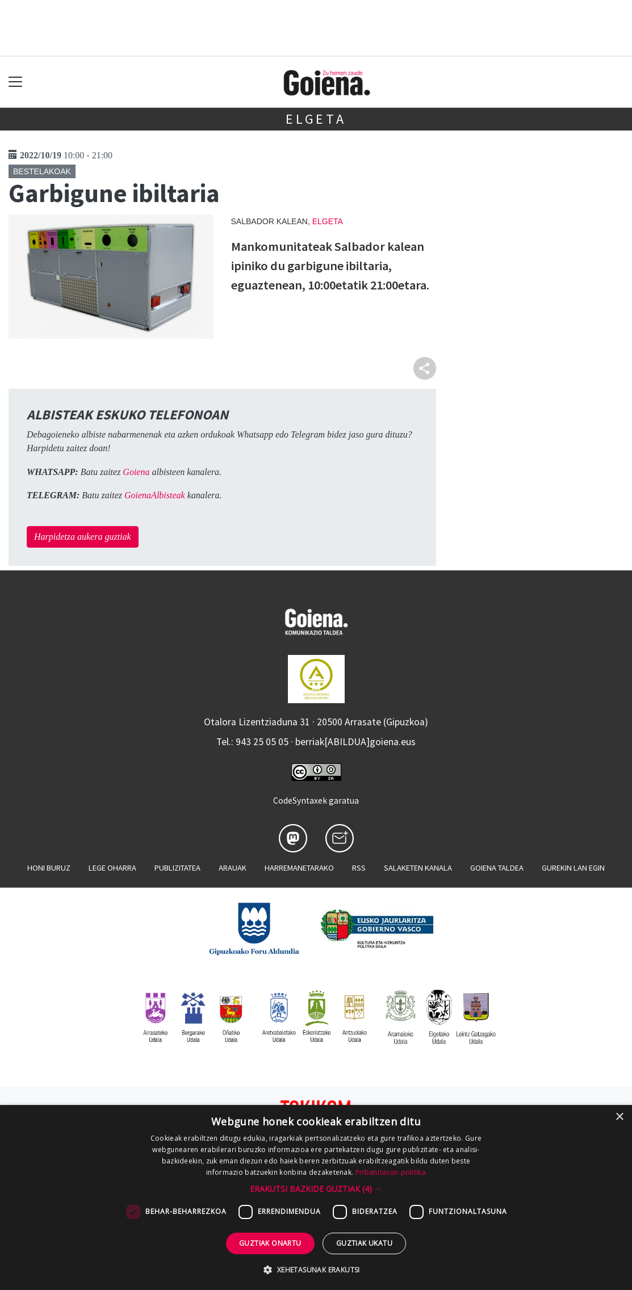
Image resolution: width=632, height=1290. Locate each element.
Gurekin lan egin (573, 868)
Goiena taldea (497, 868)
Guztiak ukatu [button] (364, 1243)
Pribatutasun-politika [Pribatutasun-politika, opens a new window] (390, 1172)
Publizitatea (177, 868)
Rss (359, 868)
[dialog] (316, 1197)
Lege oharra (112, 868)
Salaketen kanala (418, 868)
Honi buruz (48, 868)
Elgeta (316, 119)
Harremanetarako (299, 868)
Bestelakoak (42, 171)
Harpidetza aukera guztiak (82, 536)
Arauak (232, 868)
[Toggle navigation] (15, 82)
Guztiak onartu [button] (270, 1243)
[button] (316, 1189)
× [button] (619, 1117)
